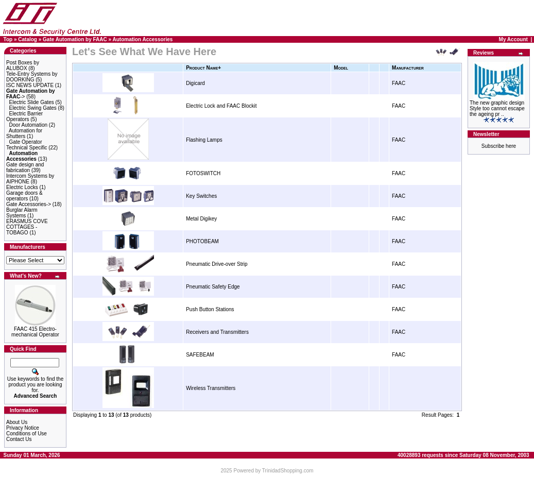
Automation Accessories (142, 39)
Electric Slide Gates (31, 102)
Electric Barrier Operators (24, 116)
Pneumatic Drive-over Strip (216, 264)
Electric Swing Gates (33, 108)
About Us (16, 422)
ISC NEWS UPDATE (30, 85)
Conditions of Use (26, 433)
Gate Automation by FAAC (75, 39)
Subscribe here (498, 146)
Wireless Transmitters (210, 388)
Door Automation (28, 125)
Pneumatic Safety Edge (213, 287)
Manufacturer (408, 68)
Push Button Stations (210, 309)
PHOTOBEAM (202, 241)
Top (8, 39)
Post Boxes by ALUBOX (22, 65)
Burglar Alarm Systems (22, 212)
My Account (513, 39)
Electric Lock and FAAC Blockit (221, 106)
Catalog (27, 39)
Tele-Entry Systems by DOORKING (31, 76)
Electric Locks (22, 187)
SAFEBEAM (200, 355)
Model (341, 68)
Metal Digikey (201, 219)
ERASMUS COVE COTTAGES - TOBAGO (27, 226)
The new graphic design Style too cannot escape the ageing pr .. (497, 108)
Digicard (195, 83)
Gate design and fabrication (25, 167)
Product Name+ (203, 68)
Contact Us (18, 439)
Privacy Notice (22, 428)
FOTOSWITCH (203, 173)
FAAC (398, 83)
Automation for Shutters (24, 133)
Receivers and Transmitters (217, 332)
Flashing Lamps (204, 140)
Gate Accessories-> (28, 204)
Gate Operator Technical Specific (26, 144)
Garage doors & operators (24, 195)
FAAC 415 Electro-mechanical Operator (35, 331)
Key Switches (201, 196)
